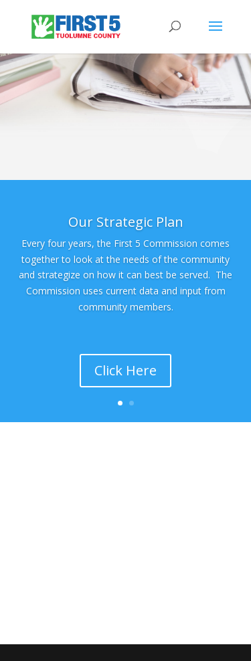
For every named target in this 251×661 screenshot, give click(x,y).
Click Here (125, 370)
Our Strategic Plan (125, 222)
